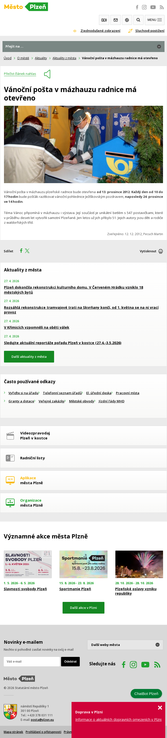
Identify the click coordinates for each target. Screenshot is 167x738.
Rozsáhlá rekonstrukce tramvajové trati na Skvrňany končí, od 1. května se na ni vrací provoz (81, 310)
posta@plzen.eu (42, 720)
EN (127, 20)
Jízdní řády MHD (111, 401)
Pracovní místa (127, 393)
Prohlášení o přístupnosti (43, 732)
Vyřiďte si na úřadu (23, 393)
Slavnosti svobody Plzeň (25, 589)
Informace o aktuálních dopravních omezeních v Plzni (118, 719)
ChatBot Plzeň (146, 693)
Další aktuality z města (29, 356)
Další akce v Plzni (83, 607)
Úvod (7, 58)
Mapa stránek (13, 732)
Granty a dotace (21, 401)
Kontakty (115, 20)
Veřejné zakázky (52, 401)
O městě (23, 58)
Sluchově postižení (150, 30)
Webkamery (104, 20)
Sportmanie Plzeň (75, 589)
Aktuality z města (64, 58)
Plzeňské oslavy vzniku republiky (136, 591)
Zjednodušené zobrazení (100, 30)
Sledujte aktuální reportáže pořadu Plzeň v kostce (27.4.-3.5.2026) (62, 342)
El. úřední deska (98, 393)
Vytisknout (148, 251)
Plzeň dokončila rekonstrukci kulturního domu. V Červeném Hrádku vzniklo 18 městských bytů (73, 290)
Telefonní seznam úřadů (62, 393)
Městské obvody (81, 401)
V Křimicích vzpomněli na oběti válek (36, 327)
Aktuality (41, 58)
